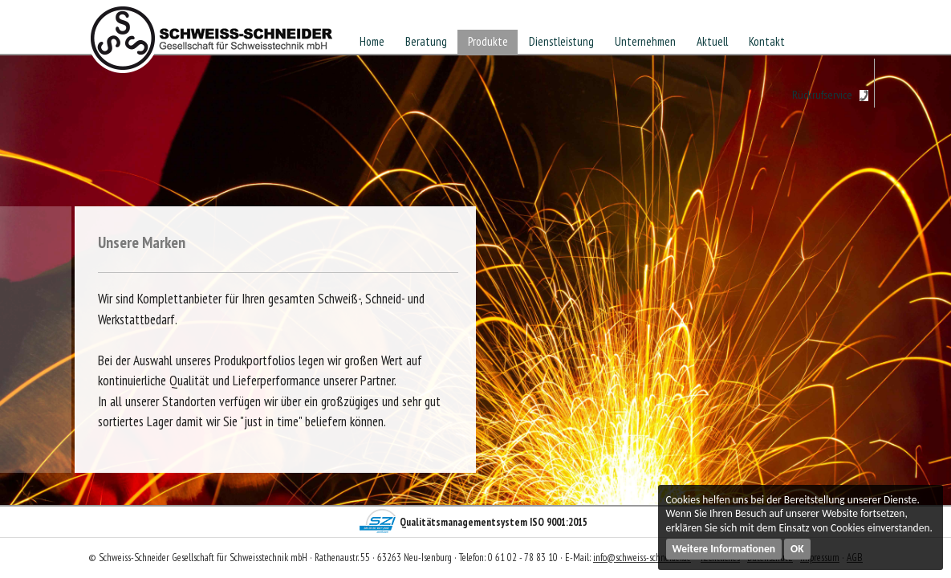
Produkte (488, 41)
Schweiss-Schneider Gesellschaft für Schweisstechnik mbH (211, 43)
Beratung (426, 41)
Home (372, 41)
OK (797, 549)
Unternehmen (645, 41)
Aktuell (712, 41)
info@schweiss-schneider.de (642, 557)
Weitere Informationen (724, 549)
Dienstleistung (561, 41)
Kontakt (767, 41)
